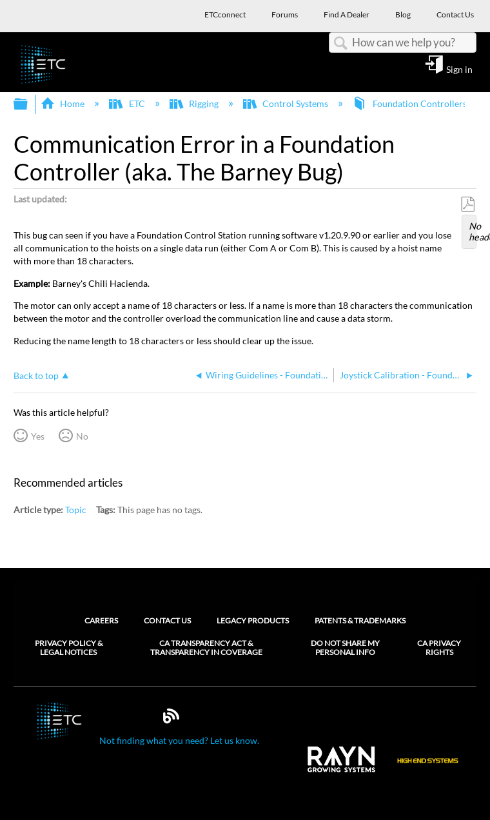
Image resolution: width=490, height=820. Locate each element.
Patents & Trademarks (360, 620)
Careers (101, 620)
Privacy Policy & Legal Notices (69, 648)
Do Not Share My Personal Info (345, 648)
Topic (75, 509)
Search (340, 44)
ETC (127, 103)
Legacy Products (253, 620)
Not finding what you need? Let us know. (179, 740)
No (82, 436)
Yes (37, 436)
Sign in (459, 69)
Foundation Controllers (410, 103)
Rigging (195, 103)
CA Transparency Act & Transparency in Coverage (206, 648)
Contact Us (167, 620)
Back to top (36, 375)
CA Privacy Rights (439, 648)
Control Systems (286, 103)
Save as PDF (467, 205)
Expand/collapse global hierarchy (29, 104)
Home (63, 103)
